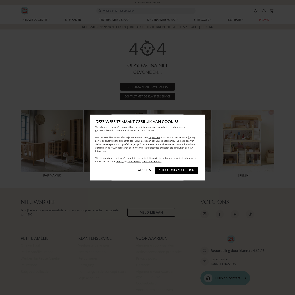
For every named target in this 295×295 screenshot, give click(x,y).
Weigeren (144, 170)
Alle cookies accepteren (176, 170)
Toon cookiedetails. (151, 161)
